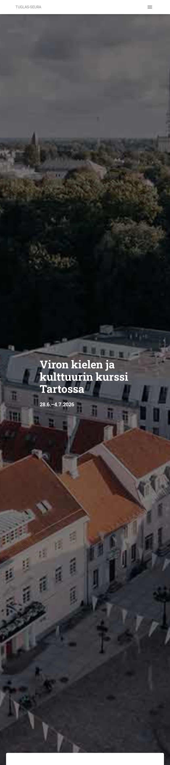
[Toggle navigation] (150, 7)
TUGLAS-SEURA (28, 7)
